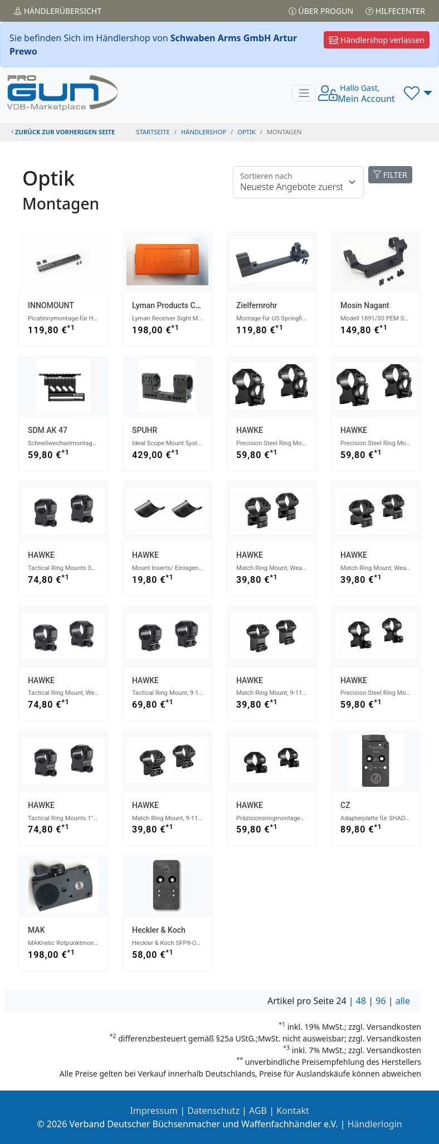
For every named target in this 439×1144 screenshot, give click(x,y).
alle (403, 1001)
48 (361, 1001)
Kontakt (292, 1110)
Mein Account (366, 93)
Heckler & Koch (159, 930)
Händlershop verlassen (377, 40)
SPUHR (144, 430)
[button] (418, 93)
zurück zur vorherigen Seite (63, 132)
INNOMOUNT (51, 305)
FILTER (390, 174)
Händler (57, 11)
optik (246, 132)
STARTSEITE (153, 132)
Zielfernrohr (256, 305)
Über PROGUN (321, 11)
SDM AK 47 (47, 430)
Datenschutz (213, 1110)
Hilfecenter (395, 11)
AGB (258, 1110)
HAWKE (249, 430)
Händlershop (203, 132)
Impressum (154, 1110)
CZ (345, 805)
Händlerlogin (375, 1124)
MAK (36, 930)
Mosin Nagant (364, 305)
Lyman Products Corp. (170, 305)
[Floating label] (298, 182)
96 (380, 1001)
